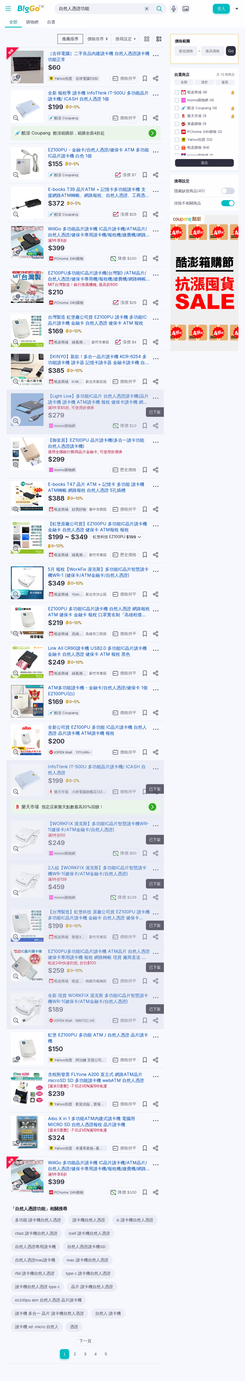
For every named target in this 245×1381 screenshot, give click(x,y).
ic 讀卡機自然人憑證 (135, 1220)
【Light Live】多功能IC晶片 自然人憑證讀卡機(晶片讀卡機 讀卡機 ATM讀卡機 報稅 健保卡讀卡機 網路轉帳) (98, 402)
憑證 (74, 1326)
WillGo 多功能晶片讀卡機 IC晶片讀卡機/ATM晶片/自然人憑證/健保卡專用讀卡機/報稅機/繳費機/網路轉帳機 (97, 234)
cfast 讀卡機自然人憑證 (36, 1233)
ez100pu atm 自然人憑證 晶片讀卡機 (48, 1300)
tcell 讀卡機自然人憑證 (89, 1233)
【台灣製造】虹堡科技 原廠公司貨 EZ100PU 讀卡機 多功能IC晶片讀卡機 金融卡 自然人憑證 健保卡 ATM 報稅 (99, 917)
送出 (204, 163)
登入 (221, 8)
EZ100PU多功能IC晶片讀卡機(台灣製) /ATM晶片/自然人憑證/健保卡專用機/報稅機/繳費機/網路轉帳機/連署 (97, 279)
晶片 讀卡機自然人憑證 (92, 1286)
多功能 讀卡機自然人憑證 (38, 1220)
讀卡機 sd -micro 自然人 (37, 1326)
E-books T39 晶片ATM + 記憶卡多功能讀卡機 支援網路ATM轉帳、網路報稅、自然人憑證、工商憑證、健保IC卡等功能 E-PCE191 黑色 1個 (97, 195)
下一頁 (85, 1341)
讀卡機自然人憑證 (88, 1220)
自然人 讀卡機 (108, 1313)
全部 (184, 82)
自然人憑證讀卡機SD (86, 1246)
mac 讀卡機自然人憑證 (87, 1260)
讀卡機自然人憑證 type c (37, 1286)
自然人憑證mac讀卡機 (35, 1260)
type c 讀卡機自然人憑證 (88, 1273)
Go (231, 50)
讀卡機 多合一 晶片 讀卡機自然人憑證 (49, 1313)
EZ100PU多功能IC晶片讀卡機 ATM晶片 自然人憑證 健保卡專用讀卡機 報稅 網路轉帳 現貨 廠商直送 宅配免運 (99, 957)
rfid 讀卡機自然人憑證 (34, 1273)
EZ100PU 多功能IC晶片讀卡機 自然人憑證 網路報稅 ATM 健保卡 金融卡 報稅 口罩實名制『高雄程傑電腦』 (99, 614)
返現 (225, 82)
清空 (204, 82)
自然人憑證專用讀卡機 (35, 1246)
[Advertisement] (204, 389)
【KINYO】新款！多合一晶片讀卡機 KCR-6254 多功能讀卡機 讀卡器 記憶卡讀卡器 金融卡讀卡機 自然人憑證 (98, 362)
